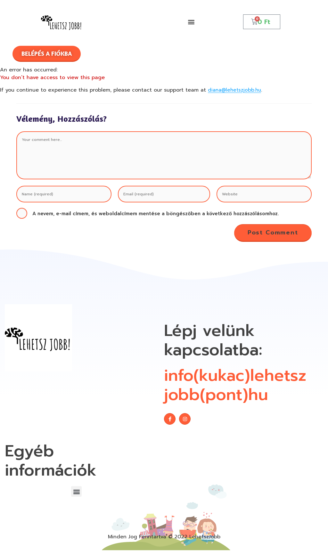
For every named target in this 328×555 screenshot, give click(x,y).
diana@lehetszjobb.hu (236, 90)
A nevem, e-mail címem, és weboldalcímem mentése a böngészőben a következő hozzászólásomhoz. (155, 213)
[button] (191, 21)
